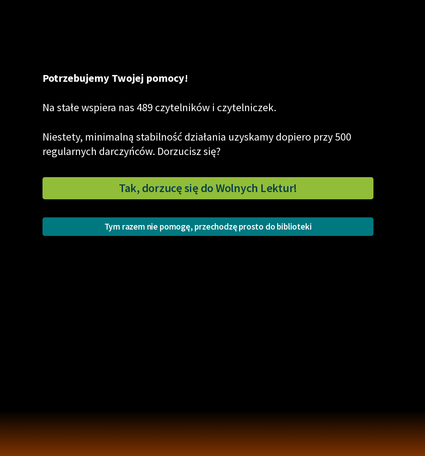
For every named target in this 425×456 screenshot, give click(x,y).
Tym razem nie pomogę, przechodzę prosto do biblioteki (208, 226)
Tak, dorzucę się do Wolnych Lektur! (208, 188)
